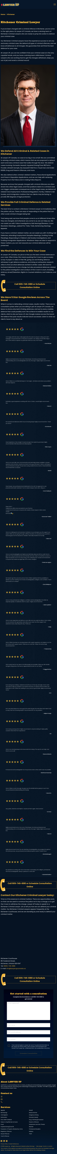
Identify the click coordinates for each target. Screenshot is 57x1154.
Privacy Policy (4, 1144)
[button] (54, 4)
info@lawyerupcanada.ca (16, 968)
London (50, 1146)
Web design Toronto (41, 1146)
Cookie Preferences (14, 1144)
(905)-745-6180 (9, 966)
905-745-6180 (26, 284)
